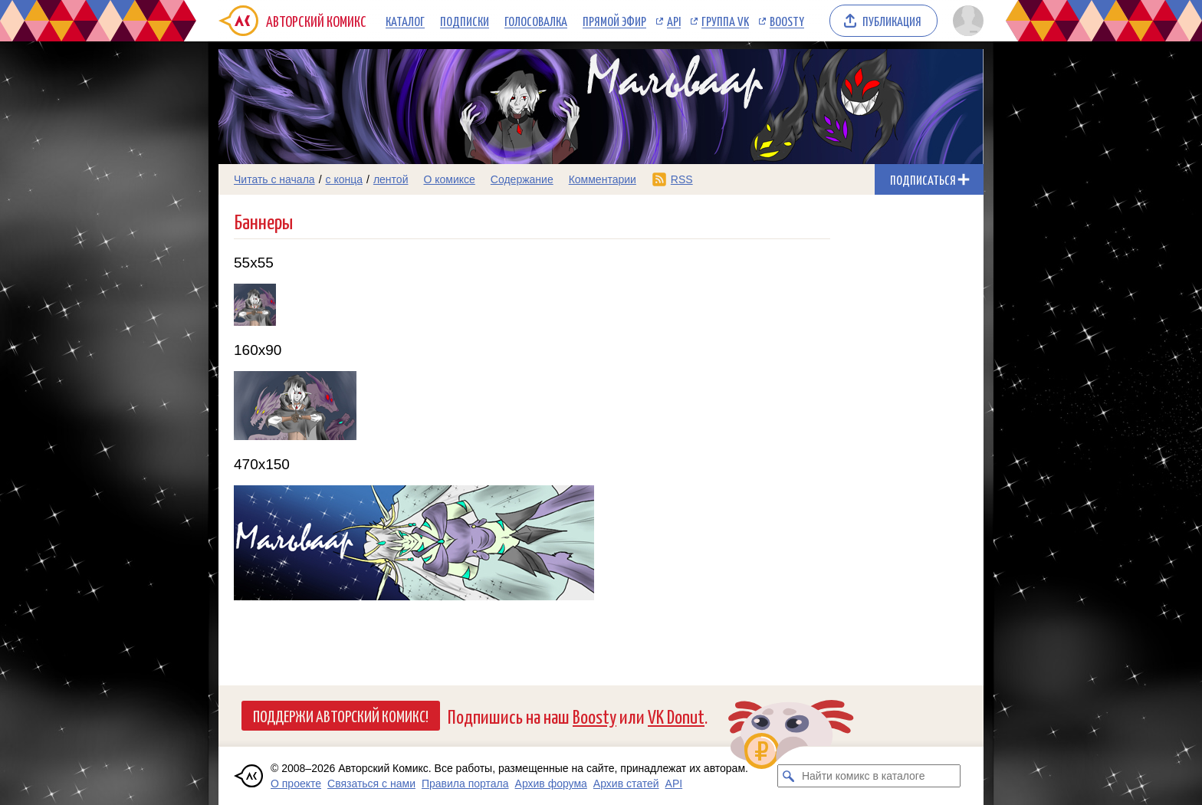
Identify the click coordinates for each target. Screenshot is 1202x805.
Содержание (522, 179)
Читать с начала (274, 179)
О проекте (296, 783)
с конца (344, 179)
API (674, 20)
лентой (391, 179)
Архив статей (626, 783)
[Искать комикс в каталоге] (789, 776)
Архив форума (551, 783)
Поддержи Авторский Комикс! (341, 715)
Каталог (405, 20)
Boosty (787, 20)
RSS (682, 179)
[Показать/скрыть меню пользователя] (965, 20)
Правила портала (465, 783)
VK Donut (676, 716)
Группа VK (725, 20)
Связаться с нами (371, 783)
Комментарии (602, 179)
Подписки (464, 20)
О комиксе (449, 179)
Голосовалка (535, 20)
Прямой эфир (614, 20)
